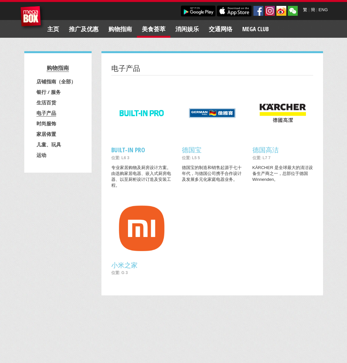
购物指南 (120, 29)
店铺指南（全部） (56, 81)
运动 (41, 155)
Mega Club (255, 29)
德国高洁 (265, 149)
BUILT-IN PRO (128, 149)
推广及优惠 (83, 29)
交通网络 (220, 29)
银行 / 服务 (48, 92)
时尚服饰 (46, 123)
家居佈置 (46, 134)
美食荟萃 (153, 29)
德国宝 (192, 149)
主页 (53, 29)
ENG (323, 9)
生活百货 (46, 102)
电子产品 (46, 113)
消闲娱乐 (187, 29)
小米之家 (124, 265)
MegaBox (32, 18)
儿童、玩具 (48, 144)
